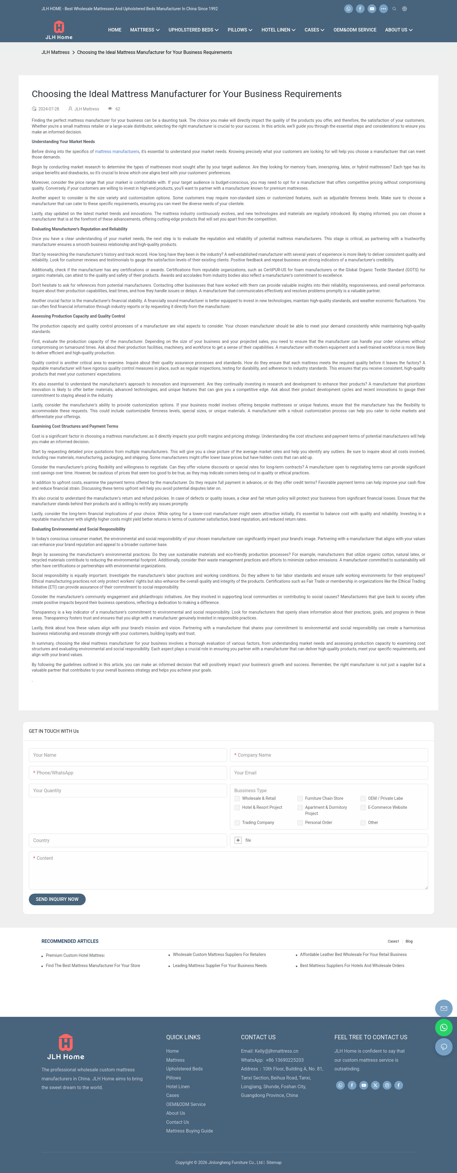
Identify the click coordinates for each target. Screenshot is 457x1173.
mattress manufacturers (117, 151)
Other (373, 822)
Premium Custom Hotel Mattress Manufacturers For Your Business (75, 955)
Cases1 (394, 941)
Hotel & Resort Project (262, 807)
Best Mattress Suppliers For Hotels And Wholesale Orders (352, 965)
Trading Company (258, 822)
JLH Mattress (55, 52)
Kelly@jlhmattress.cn (276, 1051)
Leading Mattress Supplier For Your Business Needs (220, 965)
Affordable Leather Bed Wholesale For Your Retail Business (353, 954)
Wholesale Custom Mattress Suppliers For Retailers (219, 954)
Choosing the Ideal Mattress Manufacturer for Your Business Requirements (154, 52)
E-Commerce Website (387, 807)
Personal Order (318, 822)
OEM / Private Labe (385, 798)
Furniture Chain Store (324, 798)
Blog (409, 941)
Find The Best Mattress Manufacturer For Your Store (93, 965)
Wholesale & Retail (259, 798)
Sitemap (273, 1162)
